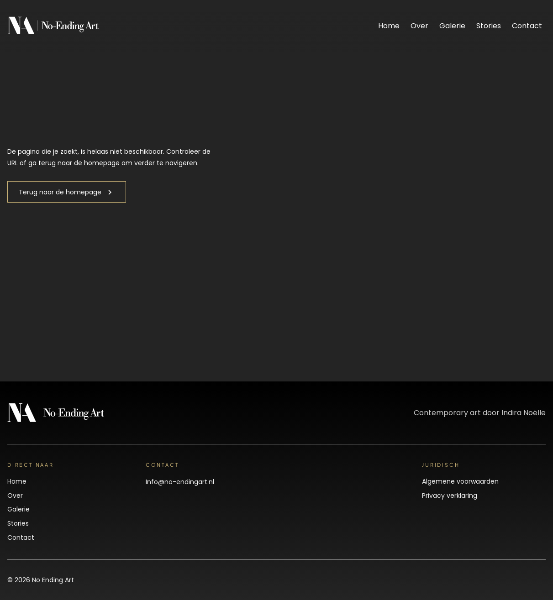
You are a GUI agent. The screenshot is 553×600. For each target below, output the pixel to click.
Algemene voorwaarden (460, 481)
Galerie (452, 26)
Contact (527, 26)
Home (389, 26)
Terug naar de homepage (60, 192)
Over (419, 26)
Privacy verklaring (449, 495)
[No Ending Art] (53, 32)
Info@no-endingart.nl (180, 481)
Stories (488, 26)
